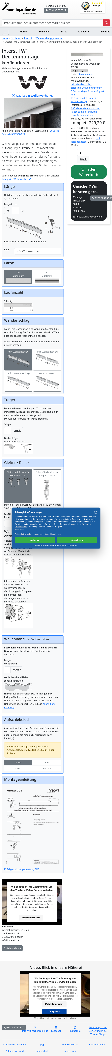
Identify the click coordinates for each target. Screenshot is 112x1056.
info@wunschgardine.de (89, 216)
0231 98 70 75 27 (56, 10)
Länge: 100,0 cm (79, 70)
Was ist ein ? (32, 111)
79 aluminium (84, 74)
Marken (24, 31)
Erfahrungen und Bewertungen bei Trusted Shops (98, 1031)
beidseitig (47, 768)
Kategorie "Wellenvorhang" (16, 179)
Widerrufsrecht (70, 1044)
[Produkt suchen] (106, 22)
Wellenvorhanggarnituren (49, 38)
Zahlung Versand (15, 1051)
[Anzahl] (83, 152)
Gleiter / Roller (8, 515)
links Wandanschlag (47, 359)
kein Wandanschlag (18, 359)
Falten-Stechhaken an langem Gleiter (47, 486)
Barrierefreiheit (97, 1044)
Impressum (70, 1051)
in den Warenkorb (88, 172)
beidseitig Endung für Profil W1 (87, 87)
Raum (7, 249)
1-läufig (18, 306)
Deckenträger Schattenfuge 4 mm (18, 445)
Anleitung (105, 31)
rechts (18, 768)
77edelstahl (47, 277)
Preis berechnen (12, 948)
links (47, 762)
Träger (7, 424)
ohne (18, 762)
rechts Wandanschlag (18, 381)
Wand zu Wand (47, 381)
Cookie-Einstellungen (14, 1044)
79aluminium (18, 277)
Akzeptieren (54, 1011)
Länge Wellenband (10, 662)
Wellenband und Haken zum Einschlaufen (18, 684)
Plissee (63, 31)
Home (5, 38)
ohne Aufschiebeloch (82, 115)
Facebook (56, 1029)
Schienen (44, 31)
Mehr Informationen (31, 917)
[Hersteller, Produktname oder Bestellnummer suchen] (52, 22)
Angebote (83, 31)
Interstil (28, 38)
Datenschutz (42, 1051)
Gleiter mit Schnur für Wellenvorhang (18, 480)
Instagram (75, 1029)
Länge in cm (10, 204)
